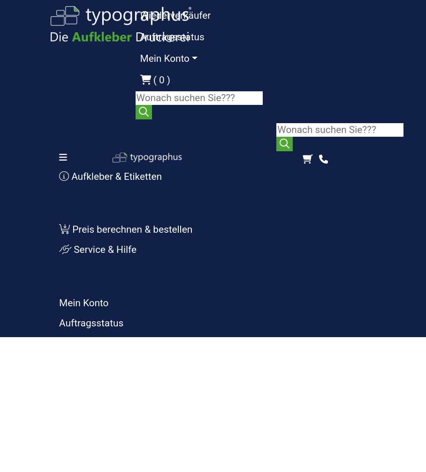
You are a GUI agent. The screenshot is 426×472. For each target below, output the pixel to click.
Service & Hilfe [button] (98, 249)
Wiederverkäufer (175, 15)
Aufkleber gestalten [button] (108, 196)
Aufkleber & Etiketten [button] (110, 176)
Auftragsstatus (172, 37)
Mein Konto (83, 303)
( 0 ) (155, 80)
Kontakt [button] (81, 269)
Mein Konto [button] (165, 58)
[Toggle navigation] (66, 157)
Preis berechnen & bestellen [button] (125, 229)
